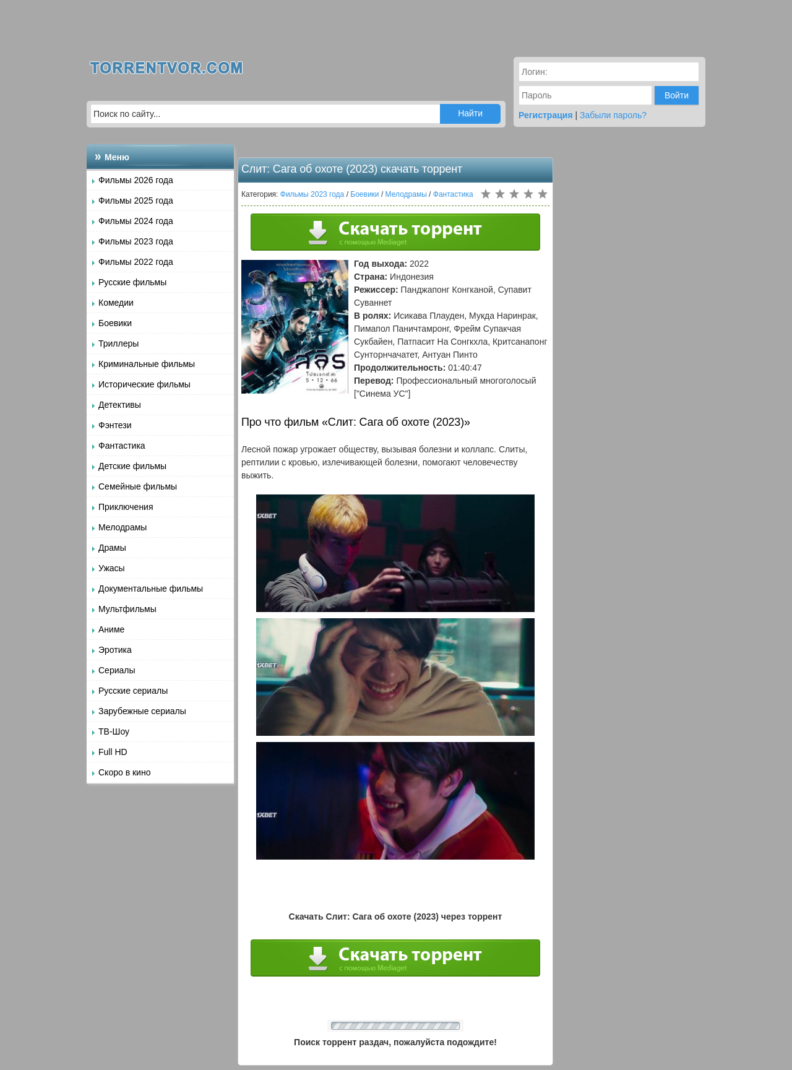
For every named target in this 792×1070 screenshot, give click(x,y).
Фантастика (121, 446)
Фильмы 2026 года (135, 180)
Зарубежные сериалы (142, 711)
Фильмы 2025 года (135, 200)
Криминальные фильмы (146, 364)
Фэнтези (115, 425)
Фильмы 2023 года (135, 241)
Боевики (115, 323)
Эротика (115, 650)
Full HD (112, 752)
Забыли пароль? (613, 115)
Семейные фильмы (137, 486)
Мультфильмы (127, 609)
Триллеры (118, 343)
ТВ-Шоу (113, 731)
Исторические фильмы (144, 384)
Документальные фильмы (150, 588)
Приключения (125, 507)
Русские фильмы (132, 282)
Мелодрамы (122, 527)
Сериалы (117, 670)
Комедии (116, 303)
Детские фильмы (132, 466)
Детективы (119, 405)
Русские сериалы (133, 691)
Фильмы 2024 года (135, 221)
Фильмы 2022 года (135, 262)
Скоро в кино (124, 772)
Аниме (111, 629)
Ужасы (111, 568)
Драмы (112, 548)
